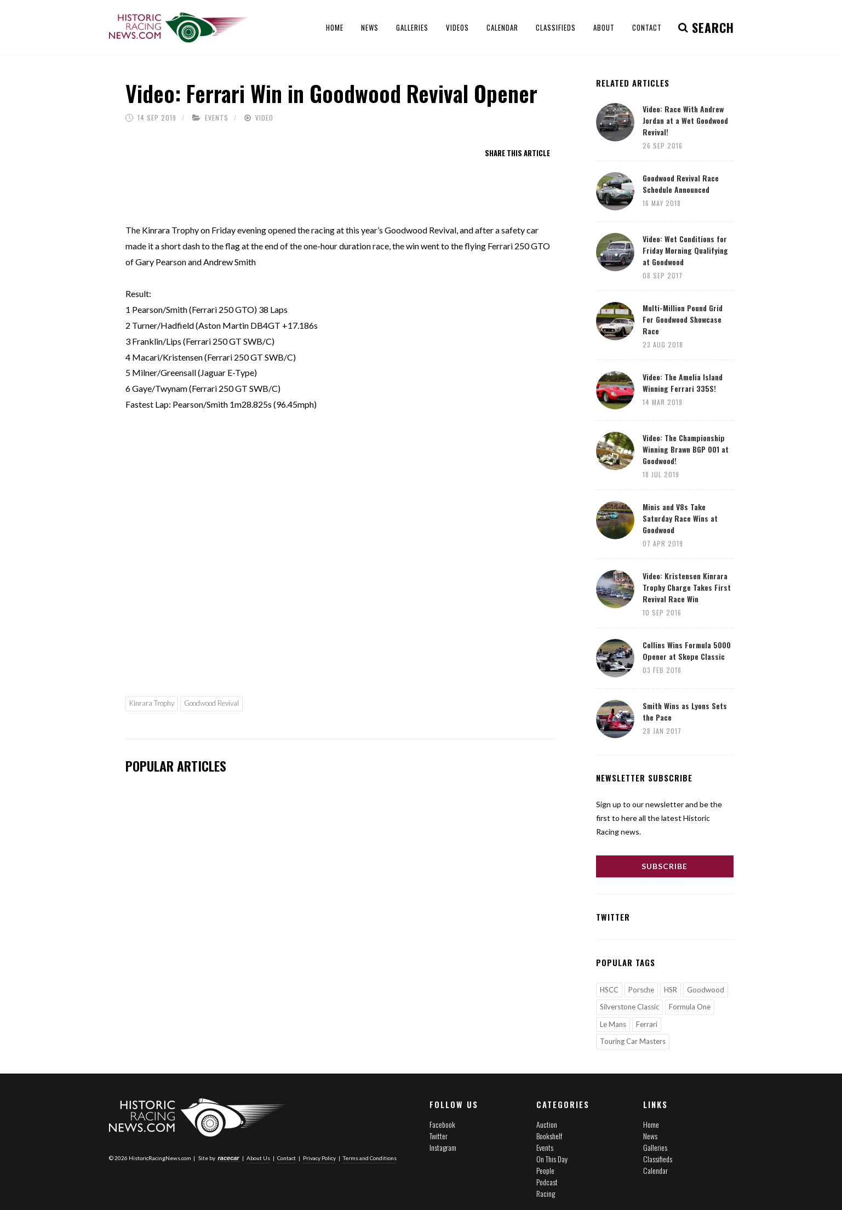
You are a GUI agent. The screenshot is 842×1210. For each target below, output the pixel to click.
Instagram (442, 1147)
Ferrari (646, 1024)
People (545, 1170)
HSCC (609, 989)
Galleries (655, 1147)
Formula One (690, 1006)
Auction (546, 1124)
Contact (286, 1158)
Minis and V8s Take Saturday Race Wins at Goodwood (680, 518)
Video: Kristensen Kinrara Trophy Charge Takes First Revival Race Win (687, 587)
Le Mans (613, 1024)
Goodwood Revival (211, 703)
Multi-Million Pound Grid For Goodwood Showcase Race (683, 319)
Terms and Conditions (370, 1158)
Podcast (547, 1182)
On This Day (552, 1159)
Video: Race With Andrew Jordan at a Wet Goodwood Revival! (685, 120)
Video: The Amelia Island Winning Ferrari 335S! (683, 382)
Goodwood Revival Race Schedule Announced (681, 183)
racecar (228, 1158)
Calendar (655, 1170)
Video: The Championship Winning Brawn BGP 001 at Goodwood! (686, 449)
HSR (670, 989)
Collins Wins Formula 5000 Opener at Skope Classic (687, 650)
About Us (258, 1158)
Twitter (438, 1135)
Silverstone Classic (629, 1006)
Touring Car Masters (633, 1041)
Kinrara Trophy (151, 703)
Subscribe (664, 866)
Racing (545, 1193)
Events (216, 117)
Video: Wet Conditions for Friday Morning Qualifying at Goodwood (685, 250)
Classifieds (657, 1159)
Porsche (641, 989)
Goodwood (705, 989)
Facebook (442, 1124)
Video (264, 117)
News (650, 1135)
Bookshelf (549, 1135)
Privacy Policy (319, 1158)
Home (651, 1124)
